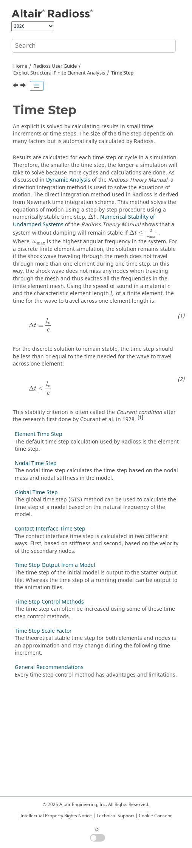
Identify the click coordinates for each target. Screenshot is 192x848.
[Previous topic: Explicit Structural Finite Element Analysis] (16, 86)
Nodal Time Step (36, 463)
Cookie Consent (155, 815)
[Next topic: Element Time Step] (24, 86)
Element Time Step (38, 434)
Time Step (122, 73)
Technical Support (115, 815)
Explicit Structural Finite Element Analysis (59, 73)
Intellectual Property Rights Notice (56, 815)
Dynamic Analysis (68, 180)
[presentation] (92, 216)
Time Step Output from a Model (55, 565)
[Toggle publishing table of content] (36, 86)
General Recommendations (49, 667)
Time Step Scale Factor (43, 631)
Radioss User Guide (55, 66)
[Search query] (94, 46)
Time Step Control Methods (49, 602)
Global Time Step (36, 492)
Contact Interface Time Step (50, 529)
